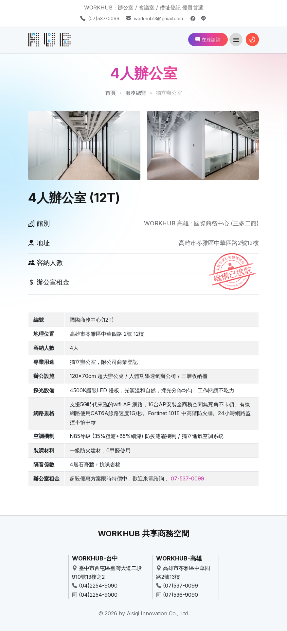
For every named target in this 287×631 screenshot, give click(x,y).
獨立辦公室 (169, 92)
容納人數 (45, 263)
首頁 (110, 92)
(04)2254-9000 (98, 594)
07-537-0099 (187, 478)
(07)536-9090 (180, 594)
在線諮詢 (208, 39)
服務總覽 (135, 92)
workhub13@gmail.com (158, 18)
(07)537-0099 (103, 18)
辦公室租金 (48, 282)
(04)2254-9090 (98, 585)
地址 (39, 243)
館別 (39, 223)
